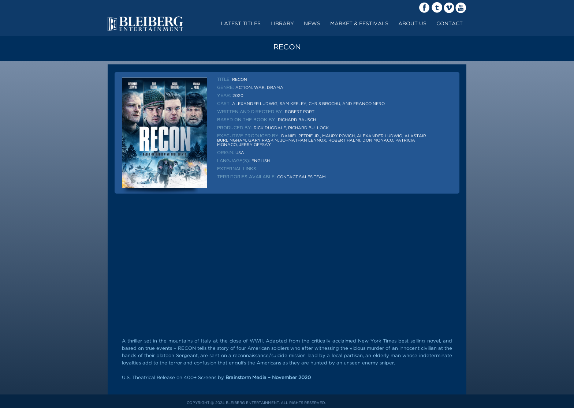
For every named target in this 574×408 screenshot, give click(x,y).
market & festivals (359, 24)
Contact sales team (301, 177)
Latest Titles (241, 24)
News (312, 24)
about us (412, 24)
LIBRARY (282, 24)
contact (449, 24)
